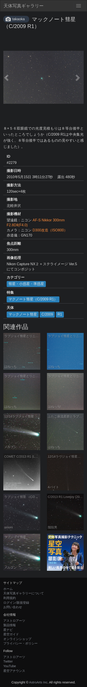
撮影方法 (14, 185)
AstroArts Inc (38, 682)
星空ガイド (11, 634)
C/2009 (47, 314)
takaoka (18, 19)
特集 (10, 292)
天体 (10, 308)
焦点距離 (14, 243)
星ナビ (8, 630)
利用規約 (9, 598)
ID (8, 156)
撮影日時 (14, 171)
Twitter (8, 661)
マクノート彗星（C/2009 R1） (33, 299)
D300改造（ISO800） (49, 230)
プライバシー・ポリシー (20, 643)
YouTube (9, 666)
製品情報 (9, 625)
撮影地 (12, 199)
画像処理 (14, 258)
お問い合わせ (12, 607)
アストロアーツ (14, 620)
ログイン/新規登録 (16, 602)
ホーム (8, 589)
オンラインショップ (17, 639)
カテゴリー (15, 277)
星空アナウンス (14, 671)
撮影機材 (14, 214)
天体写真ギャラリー (24, 5)
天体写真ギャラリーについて (23, 593)
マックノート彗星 (22, 314)
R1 (60, 314)
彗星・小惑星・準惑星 (26, 284)
